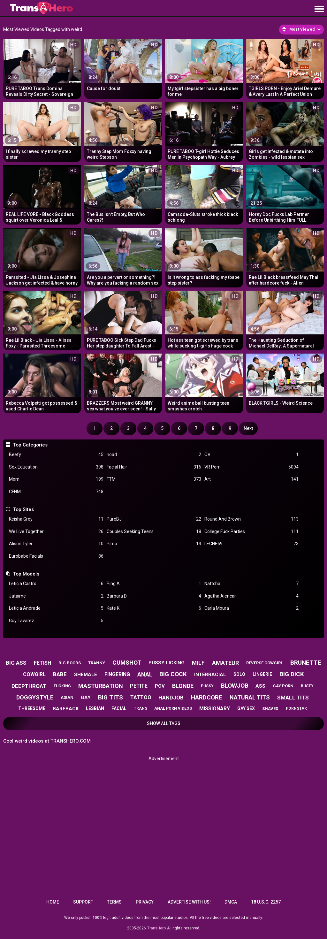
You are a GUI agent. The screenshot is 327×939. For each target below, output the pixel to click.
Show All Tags (163, 723)
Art (251, 479)
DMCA (230, 902)
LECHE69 (251, 543)
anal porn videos (173, 708)
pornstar (296, 708)
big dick (291, 674)
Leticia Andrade (56, 608)
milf (198, 663)
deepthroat (28, 686)
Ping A (154, 583)
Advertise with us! (189, 902)
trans (140, 708)
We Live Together (56, 531)
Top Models (26, 574)
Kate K (154, 608)
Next (248, 428)
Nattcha (251, 583)
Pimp (154, 543)
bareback (66, 709)
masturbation (100, 686)
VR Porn (251, 467)
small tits (293, 697)
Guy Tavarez (56, 620)
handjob (171, 697)
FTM (154, 479)
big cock (173, 674)
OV (251, 454)
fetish (42, 663)
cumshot (126, 662)
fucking (62, 686)
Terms (114, 902)
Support (83, 902)
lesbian (95, 708)
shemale (85, 674)
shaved (270, 708)
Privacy (145, 902)
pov (160, 686)
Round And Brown (251, 519)
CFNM (56, 491)
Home (52, 902)
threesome (31, 708)
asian (67, 697)
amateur (225, 663)
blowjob (234, 685)
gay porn (283, 685)
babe (60, 674)
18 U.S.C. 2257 (266, 902)
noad (154, 454)
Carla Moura (251, 608)
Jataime (56, 596)
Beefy (56, 454)
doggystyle (34, 697)
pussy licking (166, 663)
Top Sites (23, 509)
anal (144, 674)
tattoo (140, 697)
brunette (305, 662)
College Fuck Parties (251, 531)
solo (239, 674)
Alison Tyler (56, 543)
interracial (210, 674)
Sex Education (56, 467)
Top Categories (30, 445)
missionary (214, 709)
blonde (183, 686)
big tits (110, 697)
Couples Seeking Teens (154, 531)
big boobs (69, 662)
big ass (16, 663)
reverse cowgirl (264, 662)
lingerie (262, 674)
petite (139, 686)
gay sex (246, 708)
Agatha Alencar (251, 596)
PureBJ (154, 519)
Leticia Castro (56, 583)
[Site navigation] (319, 9)
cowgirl (34, 674)
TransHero (156, 928)
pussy (207, 686)
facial (118, 708)
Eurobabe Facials (56, 556)
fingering (117, 674)
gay (86, 697)
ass (260, 686)
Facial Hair (154, 467)
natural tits (250, 697)
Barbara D (154, 596)
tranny (96, 662)
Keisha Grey (56, 519)
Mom (56, 479)
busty (307, 686)
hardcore (206, 697)
